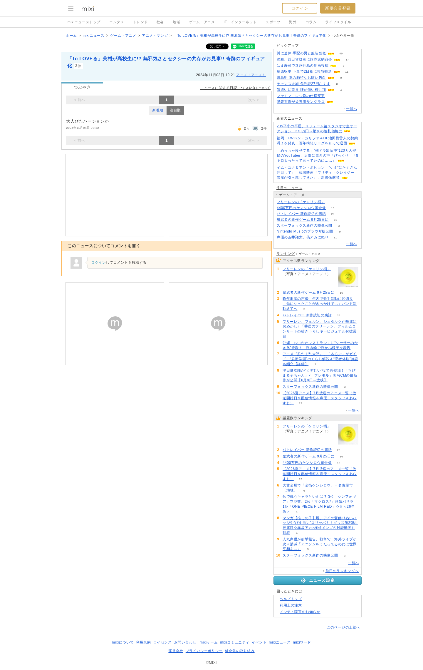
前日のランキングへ (342, 571)
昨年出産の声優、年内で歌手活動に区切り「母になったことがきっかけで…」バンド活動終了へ (320, 304)
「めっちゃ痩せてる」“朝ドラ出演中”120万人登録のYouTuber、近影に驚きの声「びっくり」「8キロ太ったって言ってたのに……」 (317, 155)
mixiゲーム (209, 642)
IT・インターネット (240, 22)
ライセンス (162, 642)
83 (331, 202)
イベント (259, 642)
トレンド (140, 22)
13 (332, 208)
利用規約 (143, 642)
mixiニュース (93, 36)
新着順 (157, 110)
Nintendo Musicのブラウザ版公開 (305, 231)
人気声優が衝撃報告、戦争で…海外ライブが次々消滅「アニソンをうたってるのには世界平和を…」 (320, 544)
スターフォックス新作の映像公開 (304, 225)
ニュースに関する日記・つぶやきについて (235, 88)
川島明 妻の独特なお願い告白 (301, 78)
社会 (160, 22)
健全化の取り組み (240, 651)
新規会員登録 (338, 8)
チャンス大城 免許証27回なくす (303, 84)
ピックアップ (287, 46)
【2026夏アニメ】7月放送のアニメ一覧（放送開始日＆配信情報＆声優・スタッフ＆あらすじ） (320, 398)
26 (332, 213)
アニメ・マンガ (155, 36)
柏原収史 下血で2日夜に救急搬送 (304, 71)
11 (346, 71)
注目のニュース (289, 188)
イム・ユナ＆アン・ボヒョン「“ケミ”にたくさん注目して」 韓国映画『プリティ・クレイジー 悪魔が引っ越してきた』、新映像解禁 (317, 173)
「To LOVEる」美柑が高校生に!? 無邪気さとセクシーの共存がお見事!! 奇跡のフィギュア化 (250, 36)
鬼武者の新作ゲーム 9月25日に (303, 220)
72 (331, 96)
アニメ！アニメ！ (251, 75)
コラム (311, 22)
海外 (292, 22)
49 (341, 53)
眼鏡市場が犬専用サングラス (301, 102)
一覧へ (351, 109)
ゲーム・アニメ (202, 22)
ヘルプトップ (291, 599)
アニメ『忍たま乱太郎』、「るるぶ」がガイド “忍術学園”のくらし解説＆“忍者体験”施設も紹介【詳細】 (320, 359)
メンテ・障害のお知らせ (300, 612)
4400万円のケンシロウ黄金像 (301, 208)
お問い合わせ (185, 642)
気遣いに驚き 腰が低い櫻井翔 (301, 90)
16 (335, 219)
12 (300, 403)
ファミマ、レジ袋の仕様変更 (301, 96)
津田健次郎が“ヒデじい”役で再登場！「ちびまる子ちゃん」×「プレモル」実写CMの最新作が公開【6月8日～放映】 (320, 375)
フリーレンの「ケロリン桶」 (301, 202)
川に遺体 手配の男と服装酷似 (301, 53)
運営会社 (175, 651)
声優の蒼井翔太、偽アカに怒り (302, 237)
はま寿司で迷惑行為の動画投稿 (302, 66)
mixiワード (302, 642)
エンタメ (116, 22)
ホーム (71, 36)
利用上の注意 (291, 605)
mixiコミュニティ (234, 642)
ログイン (299, 8)
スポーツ (273, 22)
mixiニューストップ (84, 22)
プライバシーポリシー (204, 651)
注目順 (175, 110)
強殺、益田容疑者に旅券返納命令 (304, 59)
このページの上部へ (343, 627)
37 (347, 59)
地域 (176, 22)
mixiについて (123, 642)
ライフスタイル (338, 22)
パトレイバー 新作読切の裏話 (301, 214)
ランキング (285, 254)
